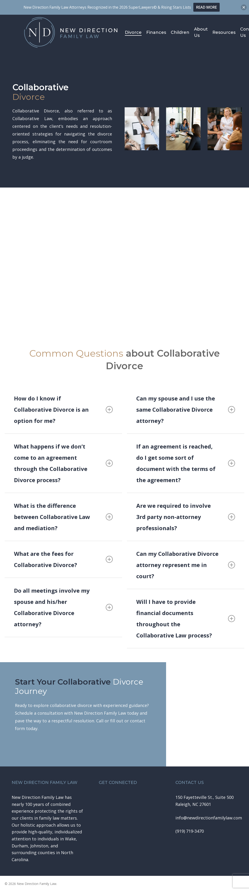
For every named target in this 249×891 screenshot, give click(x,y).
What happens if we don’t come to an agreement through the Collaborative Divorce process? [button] (63, 463)
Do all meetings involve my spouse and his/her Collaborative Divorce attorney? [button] (63, 607)
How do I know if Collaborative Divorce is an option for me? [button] (63, 409)
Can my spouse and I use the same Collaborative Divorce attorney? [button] (185, 409)
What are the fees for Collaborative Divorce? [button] (63, 559)
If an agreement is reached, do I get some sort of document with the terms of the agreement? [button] (185, 463)
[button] (208, 818)
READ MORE (206, 7)
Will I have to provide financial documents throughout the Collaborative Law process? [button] (185, 618)
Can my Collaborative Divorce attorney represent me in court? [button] (185, 565)
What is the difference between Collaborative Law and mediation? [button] (63, 517)
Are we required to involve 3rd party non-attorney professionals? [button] (185, 517)
